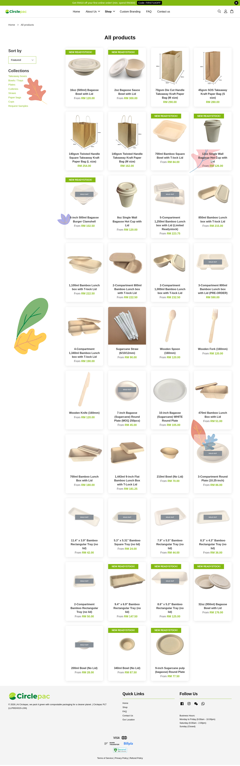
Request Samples (18, 106)
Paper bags (14, 98)
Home (76, 12)
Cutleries (13, 89)
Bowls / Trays (15, 81)
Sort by (15, 52)
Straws (12, 94)
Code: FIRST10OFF (149, 2)
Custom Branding (130, 12)
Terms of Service (105, 759)
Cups (11, 102)
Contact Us (127, 716)
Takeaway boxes (17, 77)
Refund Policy (136, 759)
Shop (110, 12)
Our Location (128, 720)
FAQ (149, 12)
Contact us (163, 12)
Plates (11, 85)
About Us (93, 12)
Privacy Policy (121, 759)
